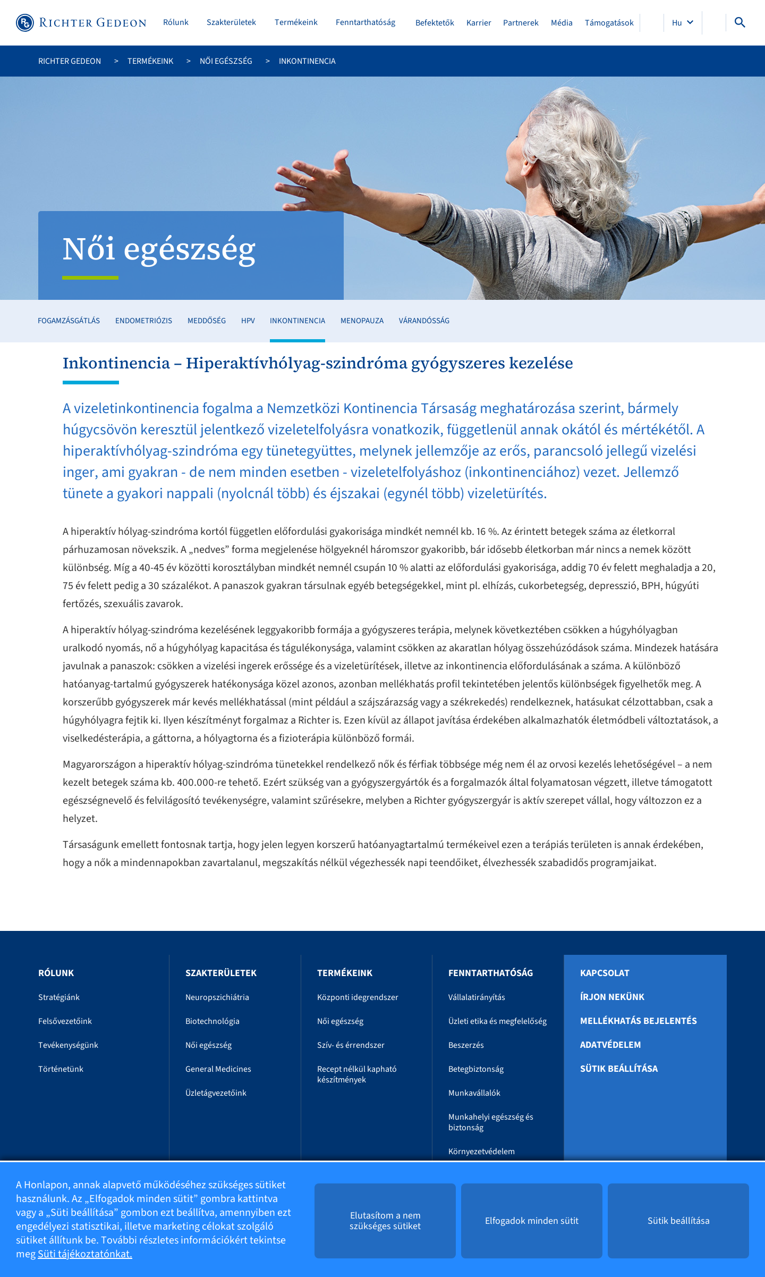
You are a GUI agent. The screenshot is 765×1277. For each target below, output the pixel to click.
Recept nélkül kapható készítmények (357, 1074)
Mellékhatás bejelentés (638, 1021)
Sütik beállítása (619, 1069)
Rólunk (176, 22)
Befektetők (434, 23)
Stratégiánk (59, 997)
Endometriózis (143, 320)
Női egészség (226, 61)
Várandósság (424, 320)
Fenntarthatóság (365, 22)
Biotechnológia (212, 1021)
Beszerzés (466, 1045)
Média (562, 23)
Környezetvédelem (481, 1151)
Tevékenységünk (68, 1045)
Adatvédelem (610, 1045)
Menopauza (362, 320)
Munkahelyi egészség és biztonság (490, 1122)
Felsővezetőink (65, 1021)
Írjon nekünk (612, 997)
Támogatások (609, 23)
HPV (248, 320)
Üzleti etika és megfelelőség (497, 1021)
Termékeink (296, 22)
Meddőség (207, 320)
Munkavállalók (474, 1093)
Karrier (478, 23)
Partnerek (521, 23)
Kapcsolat (605, 973)
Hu (678, 23)
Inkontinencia (297, 320)
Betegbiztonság (476, 1069)
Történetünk (60, 1069)
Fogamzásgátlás (69, 320)
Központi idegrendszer (357, 997)
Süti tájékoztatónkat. (85, 1254)
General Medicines (218, 1069)
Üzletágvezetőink (215, 1093)
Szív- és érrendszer (351, 1045)
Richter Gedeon (69, 61)
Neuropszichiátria (217, 997)
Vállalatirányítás (476, 997)
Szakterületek (231, 22)
